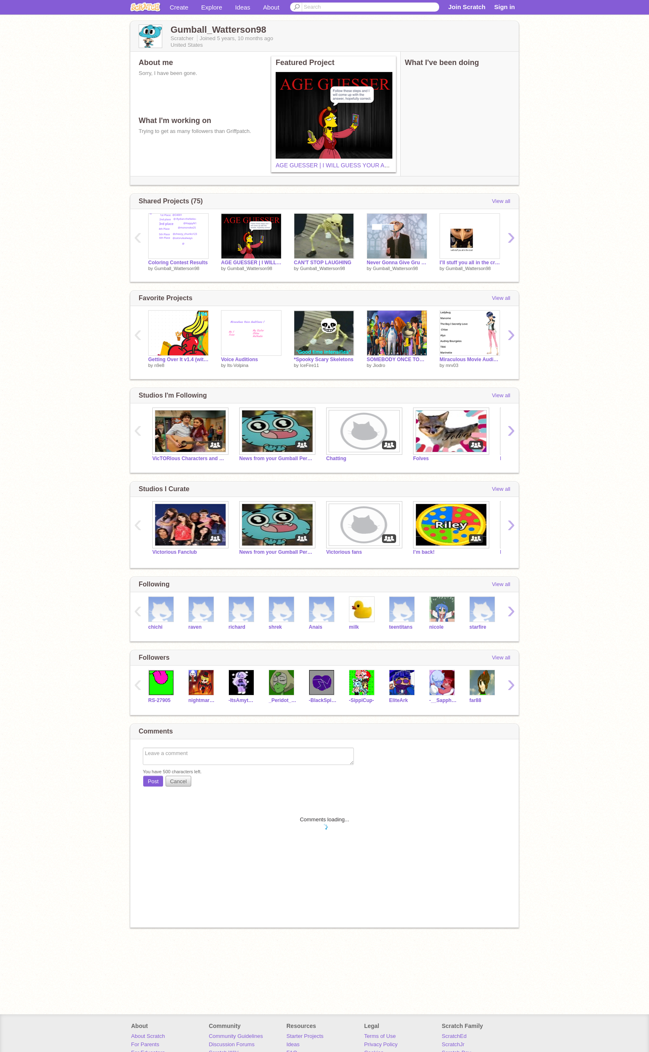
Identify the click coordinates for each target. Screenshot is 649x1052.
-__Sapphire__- (443, 700)
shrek (275, 627)
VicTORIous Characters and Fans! (189, 458)
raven (195, 627)
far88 (475, 700)
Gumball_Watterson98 (177, 268)
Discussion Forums (232, 1044)
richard (236, 627)
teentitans (401, 627)
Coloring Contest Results (178, 262)
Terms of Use (380, 1036)
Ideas (242, 7)
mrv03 (452, 365)
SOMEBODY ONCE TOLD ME (397, 359)
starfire (477, 627)
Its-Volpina (237, 365)
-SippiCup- (361, 700)
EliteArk (398, 700)
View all (501, 201)
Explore (211, 7)
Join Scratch (467, 6)
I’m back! (424, 552)
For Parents (145, 1044)
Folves (421, 458)
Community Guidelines (236, 1036)
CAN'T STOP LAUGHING (322, 262)
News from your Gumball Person (276, 458)
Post (153, 781)
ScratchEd (454, 1036)
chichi (155, 627)
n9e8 (159, 365)
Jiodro (379, 365)
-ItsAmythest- (242, 700)
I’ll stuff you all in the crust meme (470, 262)
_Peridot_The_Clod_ (282, 700)
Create (179, 7)
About (271, 7)
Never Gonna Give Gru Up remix (397, 262)
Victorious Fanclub (174, 552)
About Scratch (148, 1036)
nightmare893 (202, 700)
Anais (315, 627)
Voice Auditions (239, 359)
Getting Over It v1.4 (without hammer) (178, 359)
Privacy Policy (381, 1044)
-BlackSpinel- (323, 700)
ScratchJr (453, 1044)
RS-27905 (159, 700)
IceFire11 (309, 365)
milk (354, 627)
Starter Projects (305, 1036)
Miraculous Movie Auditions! (470, 359)
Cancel (178, 781)
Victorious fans (344, 552)
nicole (436, 627)
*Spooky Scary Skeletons (323, 359)
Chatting (336, 458)
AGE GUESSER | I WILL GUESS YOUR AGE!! (336, 165)
